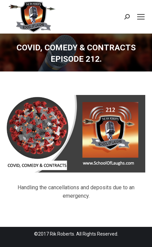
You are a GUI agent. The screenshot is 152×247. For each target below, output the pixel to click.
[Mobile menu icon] (140, 16)
